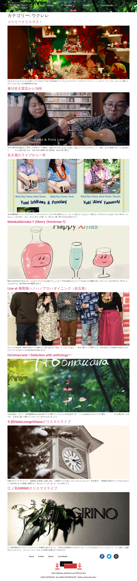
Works (86, 5)
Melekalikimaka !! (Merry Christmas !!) (36, 222)
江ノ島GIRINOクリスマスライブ (32, 488)
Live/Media (107, 5)
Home (50, 5)
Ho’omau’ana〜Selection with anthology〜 (39, 355)
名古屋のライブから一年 (26, 155)
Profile (68, 5)
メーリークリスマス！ (24, 22)
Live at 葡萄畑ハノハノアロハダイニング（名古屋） (47, 288)
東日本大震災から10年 (24, 89)
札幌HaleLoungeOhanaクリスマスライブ (39, 422)
